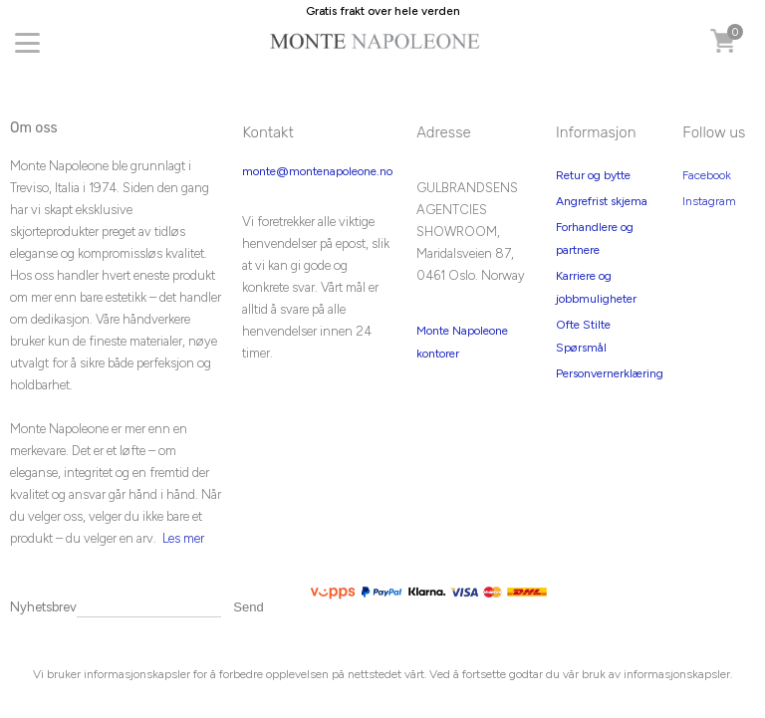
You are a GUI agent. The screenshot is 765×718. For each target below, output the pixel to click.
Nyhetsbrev (43, 606)
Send (248, 606)
